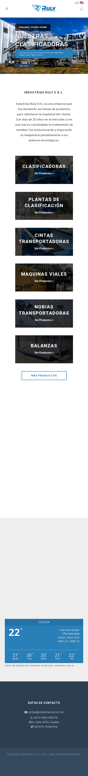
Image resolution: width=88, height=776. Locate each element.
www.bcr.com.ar (64, 665)
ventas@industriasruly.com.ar (46, 712)
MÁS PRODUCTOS (44, 375)
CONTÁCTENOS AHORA (44, 497)
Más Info (24, 66)
